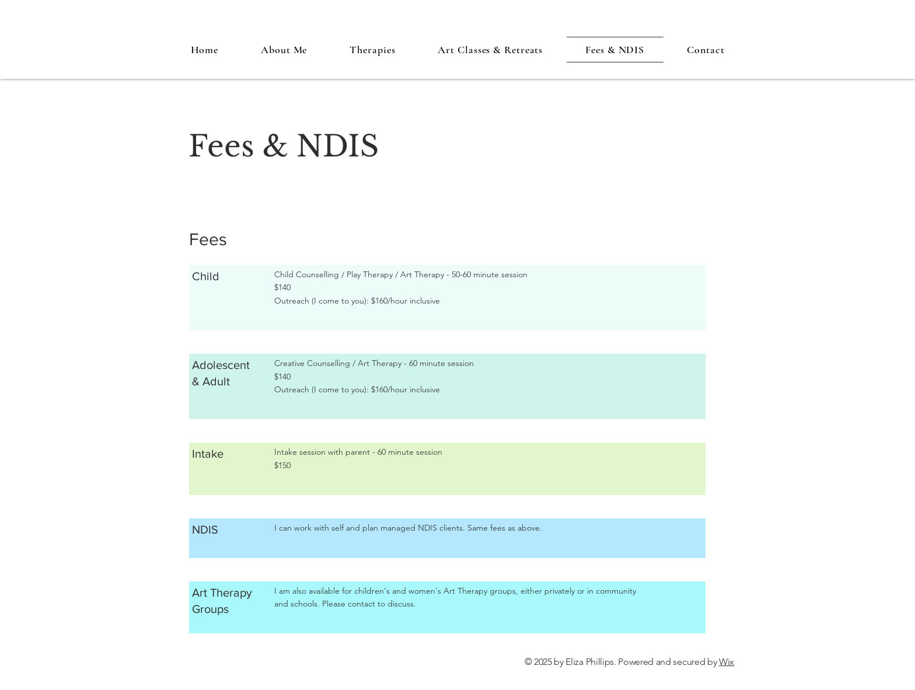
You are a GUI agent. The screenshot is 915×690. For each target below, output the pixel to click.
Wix (726, 661)
